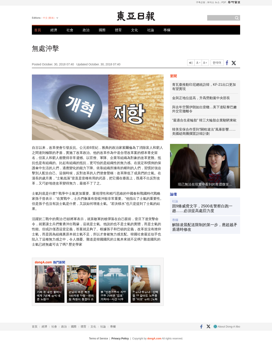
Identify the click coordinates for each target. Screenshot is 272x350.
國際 (102, 30)
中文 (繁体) (48, 18)
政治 (86, 30)
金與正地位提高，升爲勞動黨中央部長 (201, 98)
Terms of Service (98, 338)
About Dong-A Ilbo (227, 326)
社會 (70, 30)
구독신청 (200, 2)
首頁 (37, 30)
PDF (223, 2)
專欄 (166, 30)
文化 (134, 30)
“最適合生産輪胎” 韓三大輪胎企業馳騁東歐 (204, 120)
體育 (118, 30)
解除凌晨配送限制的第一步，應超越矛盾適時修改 (204, 227)
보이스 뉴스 (213, 2)
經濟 (53, 30)
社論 (150, 30)
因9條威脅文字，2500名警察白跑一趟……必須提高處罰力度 (202, 208)
